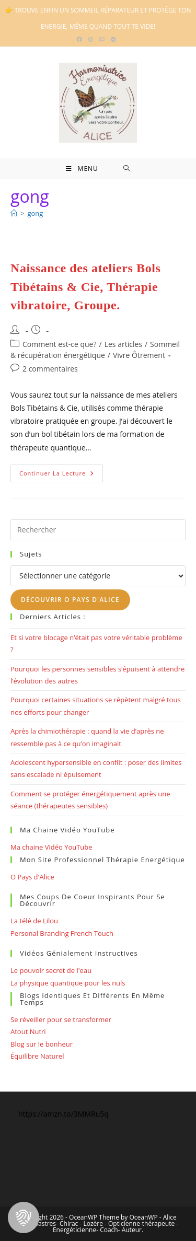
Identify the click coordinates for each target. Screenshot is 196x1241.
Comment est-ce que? (59, 344)
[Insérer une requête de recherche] (98, 529)
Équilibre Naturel (37, 1056)
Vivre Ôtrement (139, 355)
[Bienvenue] (13, 213)
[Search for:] (127, 168)
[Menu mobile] (81, 168)
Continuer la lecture (61, 475)
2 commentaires (50, 369)
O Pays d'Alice (32, 877)
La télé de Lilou (34, 920)
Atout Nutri (28, 1031)
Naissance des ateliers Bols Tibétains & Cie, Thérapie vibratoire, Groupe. (85, 286)
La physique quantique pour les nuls (67, 983)
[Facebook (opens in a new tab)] (81, 39)
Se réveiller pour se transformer (60, 1019)
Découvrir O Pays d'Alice (70, 599)
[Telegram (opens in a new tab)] (113, 39)
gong (35, 213)
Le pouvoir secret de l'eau (50, 970)
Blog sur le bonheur (41, 1044)
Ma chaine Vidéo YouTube (51, 847)
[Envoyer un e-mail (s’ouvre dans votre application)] (102, 39)
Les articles (123, 344)
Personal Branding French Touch (61, 933)
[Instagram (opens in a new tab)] (90, 39)
